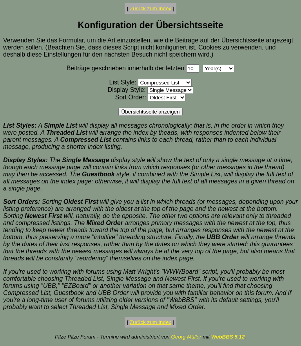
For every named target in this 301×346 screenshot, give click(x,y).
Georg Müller (186, 337)
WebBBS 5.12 (228, 337)
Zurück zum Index (150, 8)
